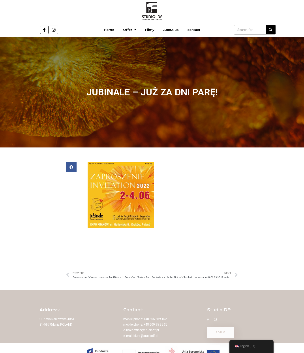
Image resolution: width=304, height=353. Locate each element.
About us (170, 30)
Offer (129, 30)
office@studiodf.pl (146, 330)
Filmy (149, 30)
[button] (71, 167)
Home (109, 30)
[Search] (270, 29)
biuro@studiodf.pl (145, 336)
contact (193, 30)
